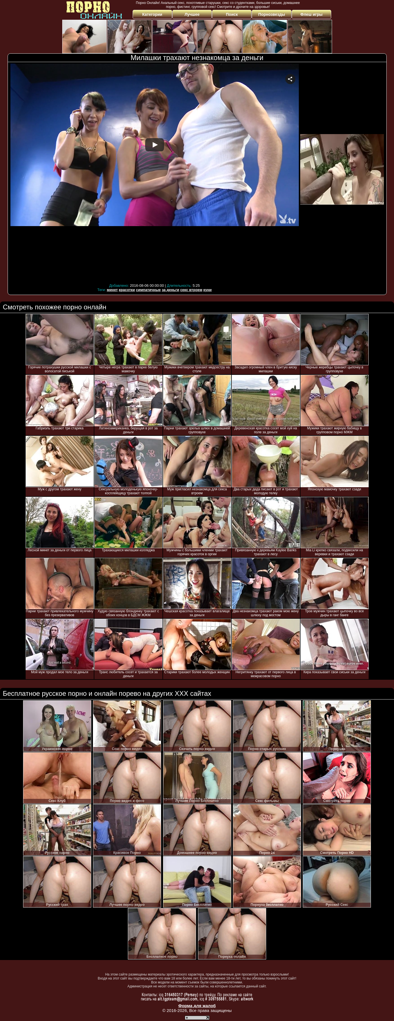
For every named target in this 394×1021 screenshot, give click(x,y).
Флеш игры (311, 14)
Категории (152, 14)
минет (112, 290)
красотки (127, 290)
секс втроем (191, 290)
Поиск (232, 14)
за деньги (170, 290)
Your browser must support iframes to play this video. (154, 173)
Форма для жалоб (197, 1005)
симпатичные (148, 290)
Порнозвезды (271, 14)
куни (207, 290)
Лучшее (191, 14)
